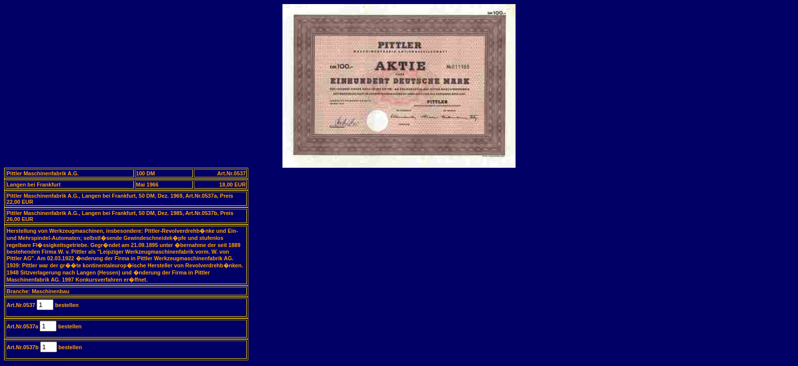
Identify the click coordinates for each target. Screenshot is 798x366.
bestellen (65, 305)
